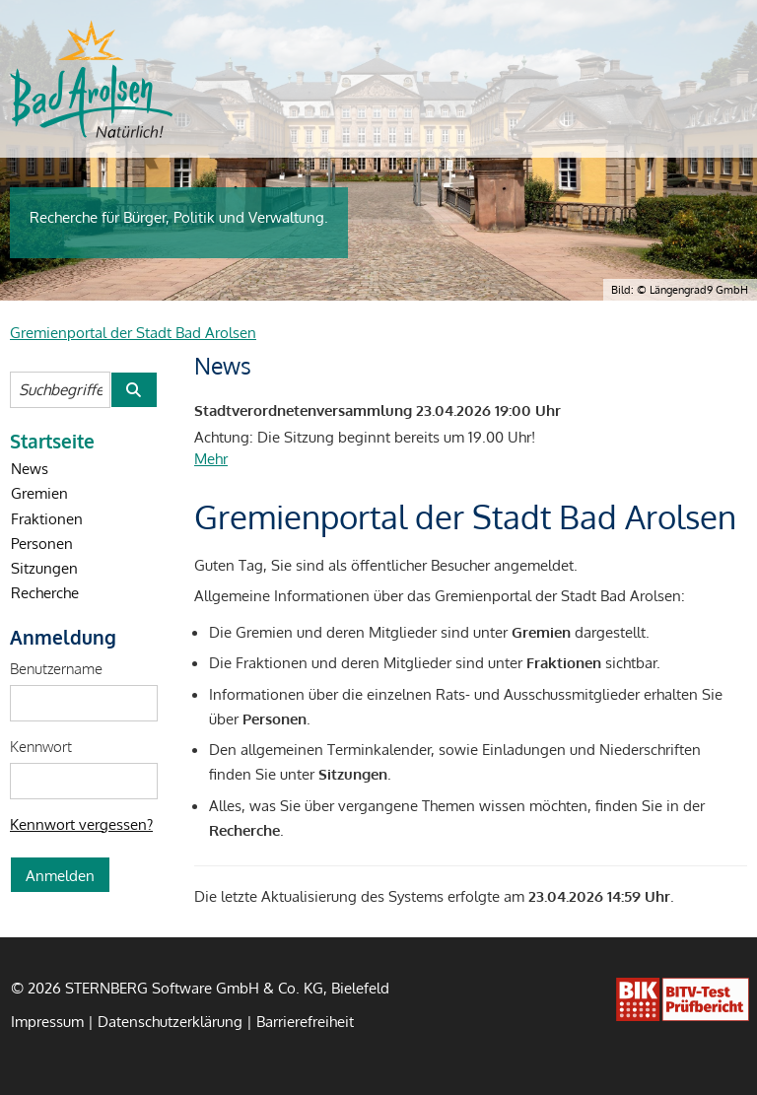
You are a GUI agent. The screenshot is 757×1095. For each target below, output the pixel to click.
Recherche (45, 592)
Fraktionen (47, 518)
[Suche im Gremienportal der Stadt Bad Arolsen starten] (133, 390)
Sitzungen (44, 568)
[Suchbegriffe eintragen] (60, 390)
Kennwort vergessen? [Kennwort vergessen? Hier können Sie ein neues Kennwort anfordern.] (81, 824)
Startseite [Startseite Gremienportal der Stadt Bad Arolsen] (52, 440)
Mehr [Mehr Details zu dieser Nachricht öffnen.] (211, 458)
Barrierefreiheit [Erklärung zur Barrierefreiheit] (305, 1021)
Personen (42, 543)
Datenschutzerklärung (170, 1021)
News (29, 468)
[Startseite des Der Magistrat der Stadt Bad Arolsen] (91, 79)
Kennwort (41, 746)
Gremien (39, 493)
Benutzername (56, 668)
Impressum (47, 1021)
